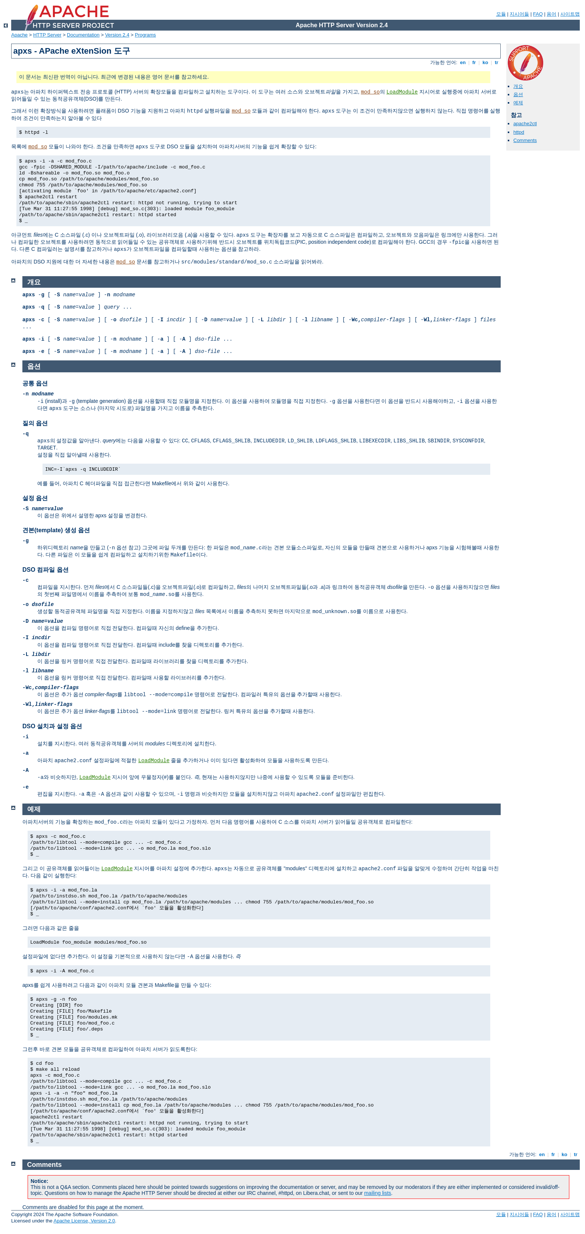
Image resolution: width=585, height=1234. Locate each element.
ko (485, 62)
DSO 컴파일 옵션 (45, 569)
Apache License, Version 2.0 (84, 1221)
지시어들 (519, 14)
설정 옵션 (35, 498)
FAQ (538, 14)
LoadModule (402, 92)
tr (497, 62)
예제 (518, 102)
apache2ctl (525, 123)
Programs (145, 35)
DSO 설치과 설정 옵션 (52, 726)
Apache (19, 35)
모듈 (501, 14)
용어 (551, 14)
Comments (525, 140)
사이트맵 (570, 14)
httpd (518, 132)
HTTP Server (47, 35)
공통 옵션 (35, 383)
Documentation (83, 35)
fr (474, 62)
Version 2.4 (117, 35)
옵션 (518, 94)
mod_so (370, 92)
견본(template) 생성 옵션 (56, 530)
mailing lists (377, 1193)
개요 (518, 86)
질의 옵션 (35, 423)
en (463, 62)
